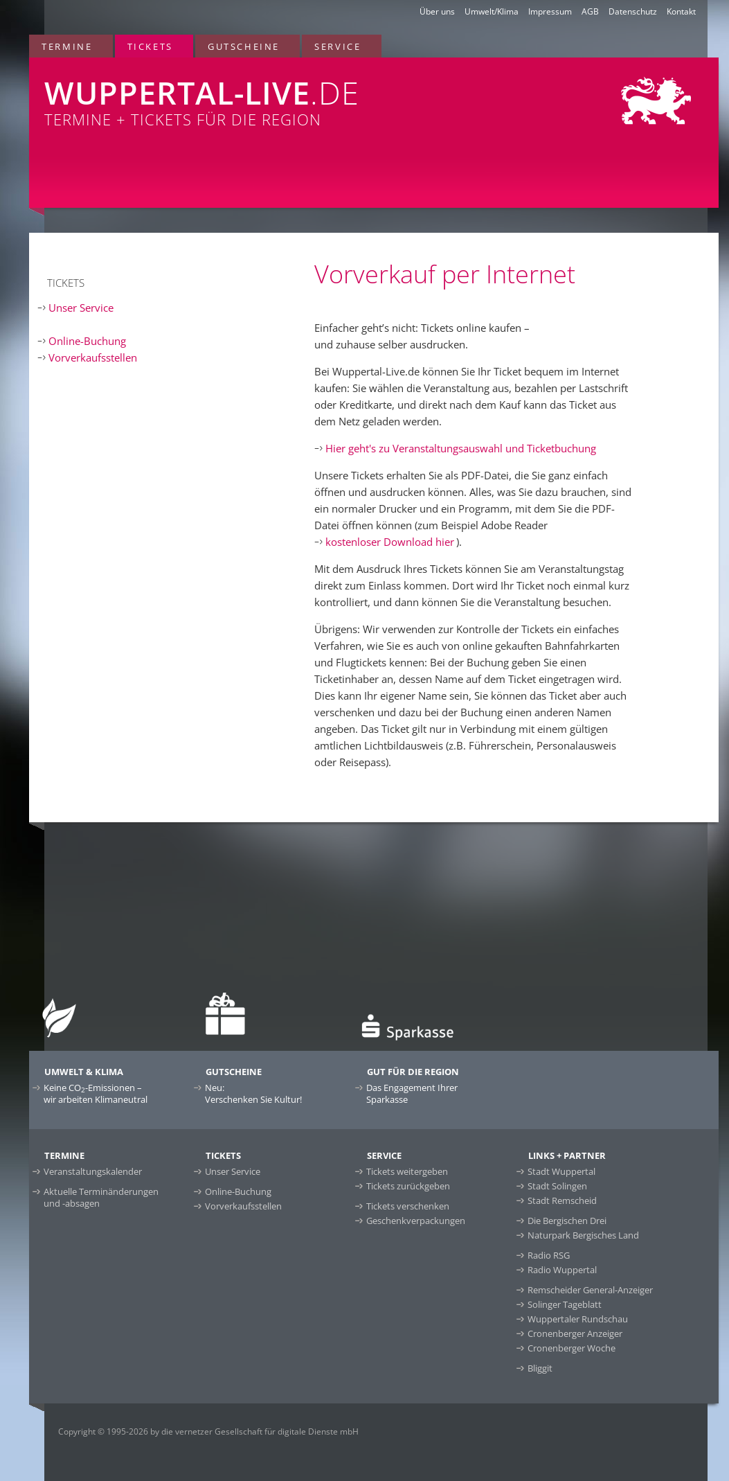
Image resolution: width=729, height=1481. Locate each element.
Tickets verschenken (407, 1206)
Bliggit (540, 1368)
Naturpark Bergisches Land (583, 1235)
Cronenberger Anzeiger (575, 1333)
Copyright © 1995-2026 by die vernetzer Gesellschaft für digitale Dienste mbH (208, 1431)
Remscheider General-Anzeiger (590, 1290)
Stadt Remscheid (562, 1200)
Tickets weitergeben (407, 1171)
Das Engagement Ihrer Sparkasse (412, 1093)
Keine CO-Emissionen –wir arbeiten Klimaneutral (95, 1093)
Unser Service (81, 307)
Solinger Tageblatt (565, 1304)
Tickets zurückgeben (408, 1186)
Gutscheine (244, 46)
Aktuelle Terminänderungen (101, 1197)
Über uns (437, 11)
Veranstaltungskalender (93, 1171)
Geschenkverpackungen (415, 1220)
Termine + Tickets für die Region (234, 93)
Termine (67, 46)
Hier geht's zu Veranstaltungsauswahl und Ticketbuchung (460, 448)
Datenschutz (633, 11)
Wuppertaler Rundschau (578, 1319)
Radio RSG (549, 1255)
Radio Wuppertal (562, 1269)
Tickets (150, 46)
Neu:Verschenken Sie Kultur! (253, 1093)
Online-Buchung (87, 341)
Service (337, 46)
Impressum (550, 11)
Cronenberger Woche (571, 1348)
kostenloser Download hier (389, 542)
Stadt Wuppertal (561, 1171)
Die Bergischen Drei (567, 1220)
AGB (590, 11)
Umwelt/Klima (492, 11)
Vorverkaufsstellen (92, 357)
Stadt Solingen (557, 1186)
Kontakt (681, 11)
